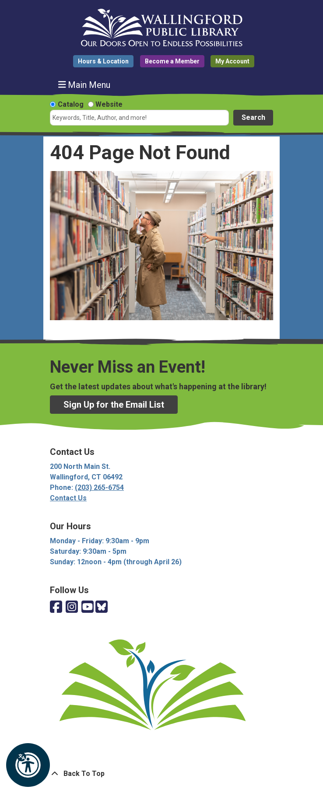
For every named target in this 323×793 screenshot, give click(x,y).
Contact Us (68, 498)
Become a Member (172, 61)
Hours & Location (103, 61)
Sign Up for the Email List (113, 404)
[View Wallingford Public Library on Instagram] (72, 607)
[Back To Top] (161, 773)
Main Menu (84, 84)
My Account (232, 61)
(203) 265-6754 (99, 487)
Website (109, 104)
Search (253, 117)
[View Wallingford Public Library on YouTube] (87, 607)
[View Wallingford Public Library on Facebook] (56, 607)
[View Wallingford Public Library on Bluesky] (101, 607)
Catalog (71, 104)
